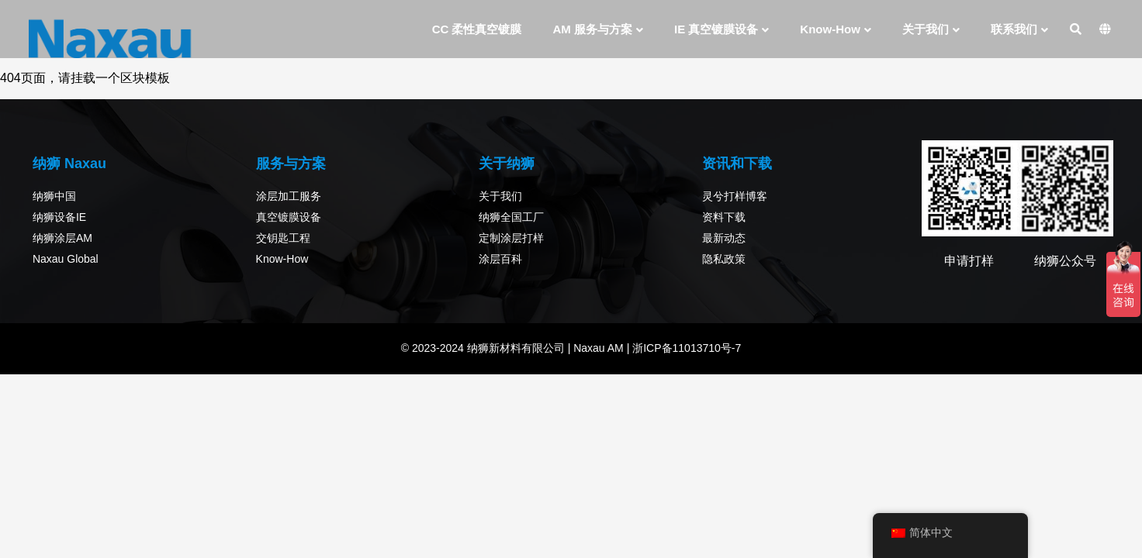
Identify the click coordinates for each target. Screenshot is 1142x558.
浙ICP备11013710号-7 (685, 348)
